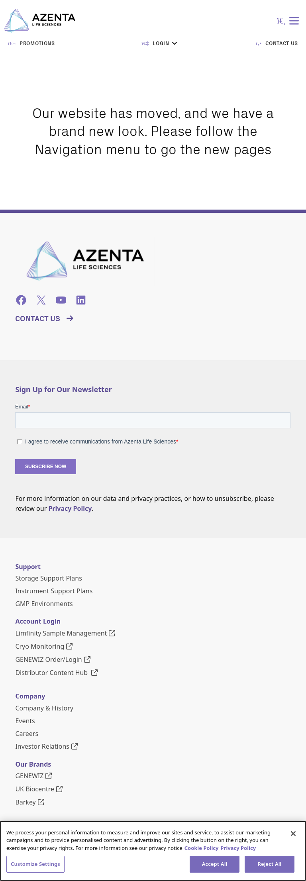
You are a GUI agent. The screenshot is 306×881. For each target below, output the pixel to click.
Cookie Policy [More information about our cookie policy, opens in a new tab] (201, 848)
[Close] (293, 833)
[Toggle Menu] (295, 20)
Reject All (270, 863)
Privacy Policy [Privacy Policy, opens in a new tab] (238, 848)
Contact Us (39, 318)
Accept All (215, 863)
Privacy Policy (70, 508)
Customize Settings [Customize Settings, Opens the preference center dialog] (35, 863)
